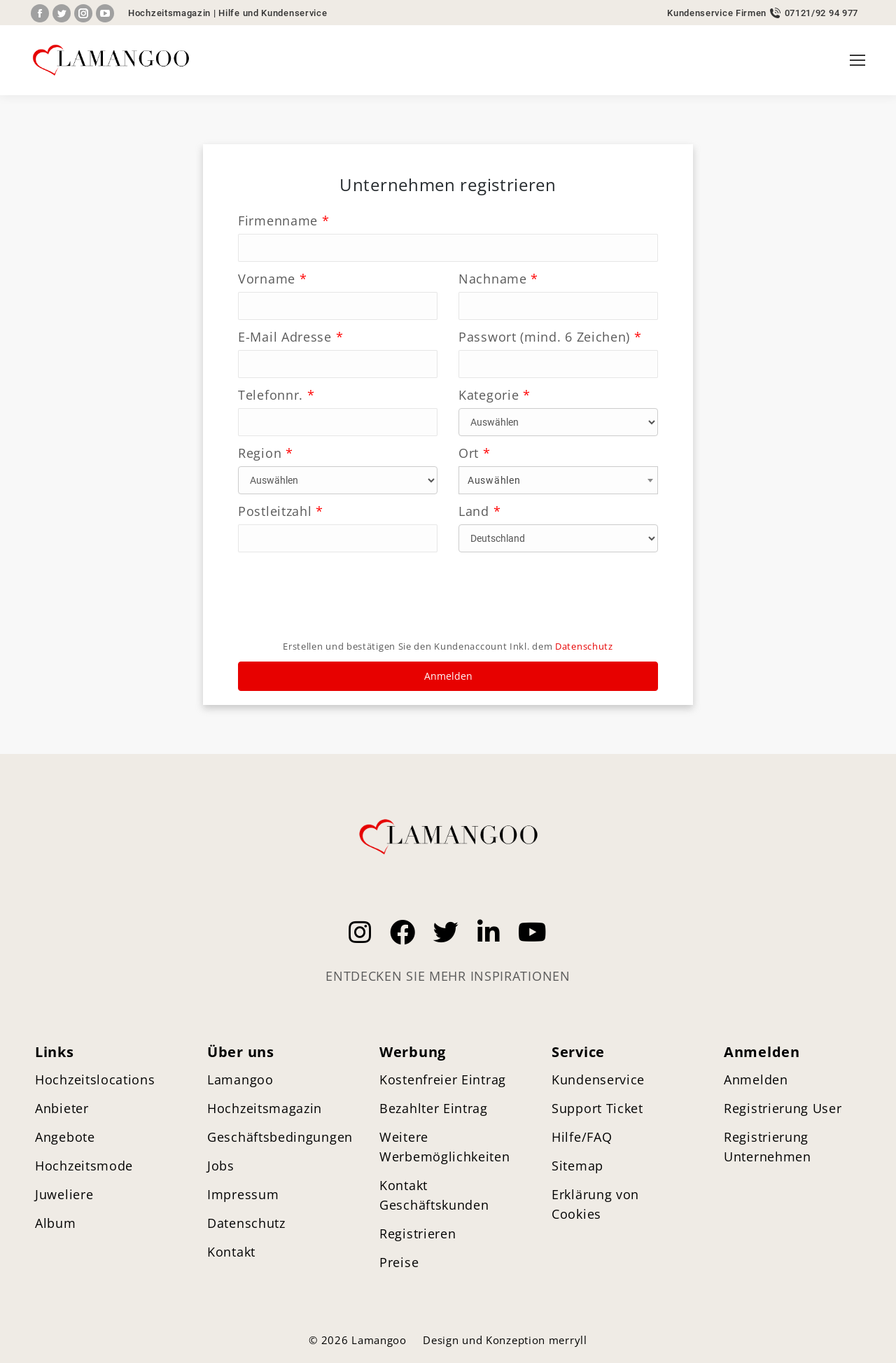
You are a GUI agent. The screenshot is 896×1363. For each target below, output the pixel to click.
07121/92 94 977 (822, 13)
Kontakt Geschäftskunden (434, 1195)
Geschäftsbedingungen (280, 1136)
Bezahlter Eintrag (433, 1108)
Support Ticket (597, 1108)
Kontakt (231, 1251)
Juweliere (64, 1194)
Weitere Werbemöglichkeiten (444, 1146)
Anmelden (448, 676)
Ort (474, 453)
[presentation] (344, 600)
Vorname (272, 278)
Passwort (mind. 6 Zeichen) (550, 336)
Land (479, 511)
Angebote (65, 1136)
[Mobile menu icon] (857, 60)
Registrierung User (783, 1108)
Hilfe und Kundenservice (272, 13)
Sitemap (577, 1165)
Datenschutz (584, 646)
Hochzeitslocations (95, 1079)
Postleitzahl (280, 511)
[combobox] (558, 480)
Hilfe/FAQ (582, 1136)
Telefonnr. (276, 394)
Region (265, 453)
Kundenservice (598, 1079)
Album (55, 1223)
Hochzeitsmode (84, 1165)
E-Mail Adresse (290, 336)
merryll (568, 1340)
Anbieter (62, 1108)
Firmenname (283, 220)
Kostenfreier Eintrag (442, 1079)
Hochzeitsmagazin (169, 13)
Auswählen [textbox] (494, 480)
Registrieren (417, 1233)
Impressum (243, 1194)
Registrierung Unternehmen (767, 1146)
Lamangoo (240, 1079)
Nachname (498, 278)
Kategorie (494, 394)
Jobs (220, 1165)
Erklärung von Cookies (595, 1204)
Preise (399, 1262)
